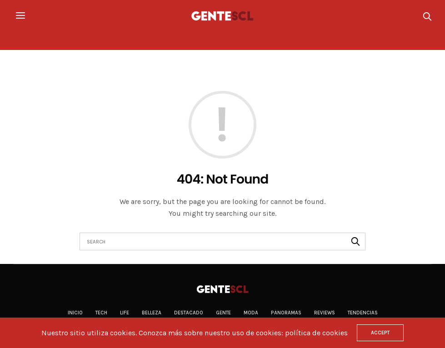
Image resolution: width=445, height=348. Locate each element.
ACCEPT (380, 333)
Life (124, 313)
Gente (223, 313)
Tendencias (363, 313)
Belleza (151, 313)
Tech (101, 313)
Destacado (188, 313)
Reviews (324, 313)
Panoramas (286, 313)
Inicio (75, 313)
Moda (251, 313)
